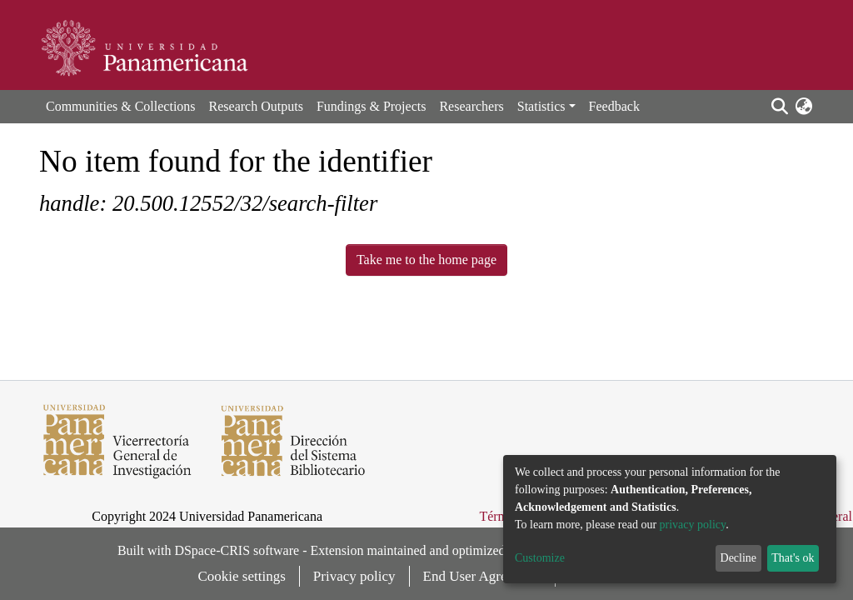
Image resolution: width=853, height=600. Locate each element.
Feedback (614, 106)
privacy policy (693, 524)
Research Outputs (256, 106)
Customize (540, 558)
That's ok (792, 558)
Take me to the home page (426, 259)
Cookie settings (242, 576)
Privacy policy (354, 576)
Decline (739, 558)
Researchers (471, 106)
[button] (803, 107)
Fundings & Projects (371, 106)
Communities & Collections (121, 106)
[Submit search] (779, 107)
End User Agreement (482, 576)
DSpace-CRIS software (236, 550)
